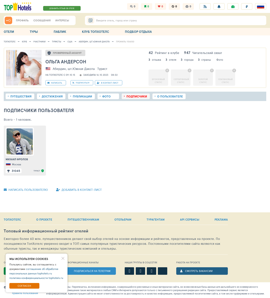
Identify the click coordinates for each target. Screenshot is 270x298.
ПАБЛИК (60, 31)
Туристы (56, 41)
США (70, 41)
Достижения (52, 96)
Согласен (24, 286)
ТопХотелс (10, 41)
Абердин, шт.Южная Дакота (94, 41)
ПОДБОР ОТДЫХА (138, 31)
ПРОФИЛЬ (22, 20)
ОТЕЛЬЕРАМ (122, 219)
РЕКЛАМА (221, 219)
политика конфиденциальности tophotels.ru (36, 278)
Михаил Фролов (17, 159)
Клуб (24, 41)
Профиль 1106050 (125, 41)
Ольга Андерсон (65, 61)
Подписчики (136, 96)
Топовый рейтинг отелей (46, 231)
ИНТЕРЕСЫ (62, 20)
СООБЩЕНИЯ (42, 20)
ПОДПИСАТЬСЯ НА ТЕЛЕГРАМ (92, 271)
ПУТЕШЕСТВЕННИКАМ (83, 219)
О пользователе (170, 96)
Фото (106, 96)
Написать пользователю (26, 189)
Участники (39, 41)
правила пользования (25, 293)
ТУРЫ (34, 31)
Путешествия (21, 96)
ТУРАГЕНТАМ (156, 219)
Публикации (82, 96)
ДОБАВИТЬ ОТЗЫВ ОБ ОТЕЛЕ (61, 8)
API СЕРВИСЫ (189, 219)
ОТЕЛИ (9, 31)
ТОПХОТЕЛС (12, 219)
